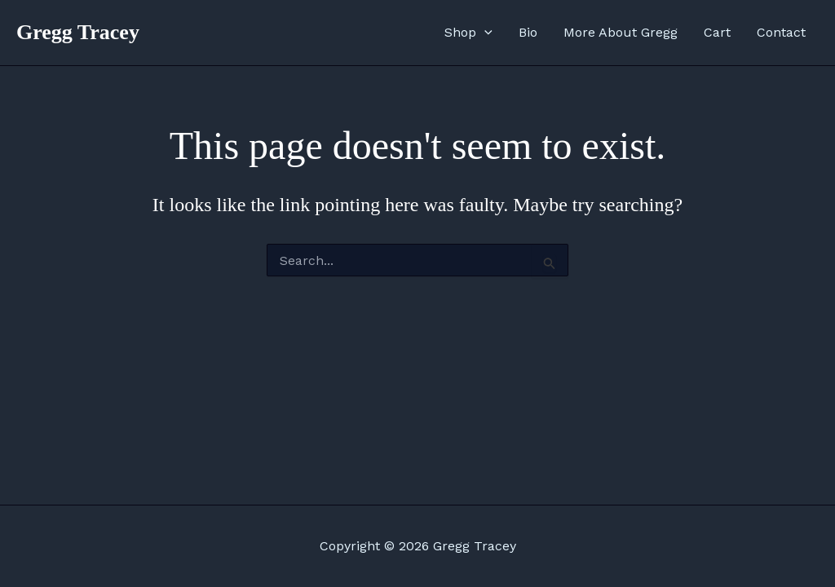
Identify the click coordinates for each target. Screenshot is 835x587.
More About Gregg (620, 32)
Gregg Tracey (77, 32)
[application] (484, 32)
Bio (528, 32)
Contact (781, 32)
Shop (468, 32)
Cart (717, 32)
